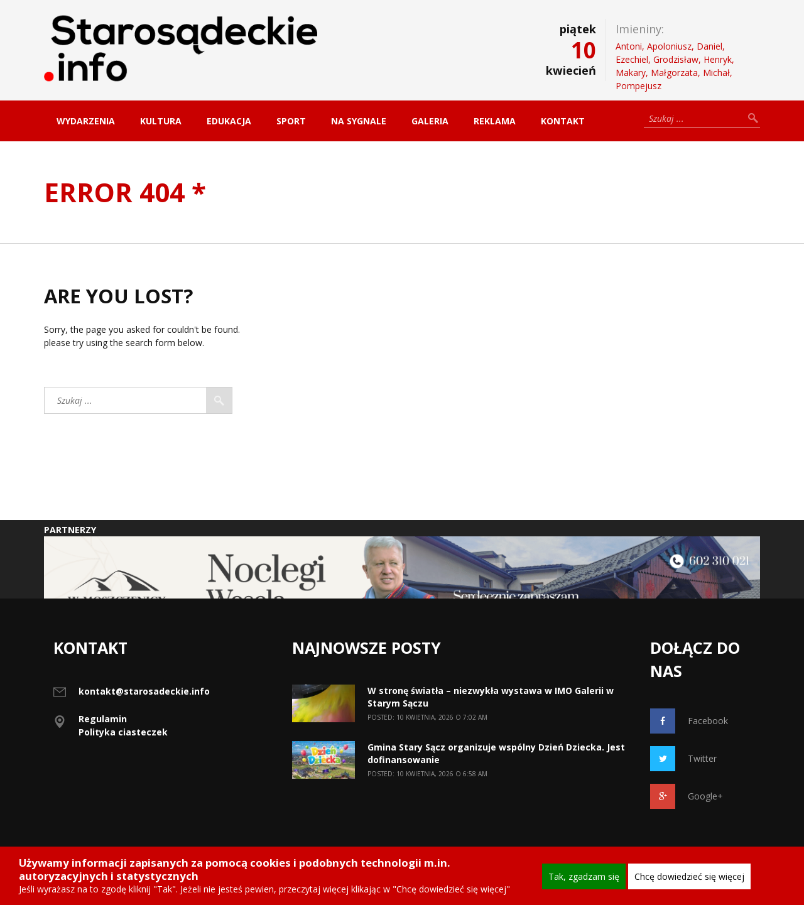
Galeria (429, 121)
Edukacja (229, 121)
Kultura (161, 121)
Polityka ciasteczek (123, 732)
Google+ (686, 796)
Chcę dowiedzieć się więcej (689, 876)
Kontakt (563, 121)
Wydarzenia (86, 121)
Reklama (495, 121)
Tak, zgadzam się (583, 876)
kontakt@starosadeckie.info (144, 691)
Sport (291, 121)
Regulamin (103, 719)
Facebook (689, 721)
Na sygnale (358, 121)
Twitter (683, 758)
